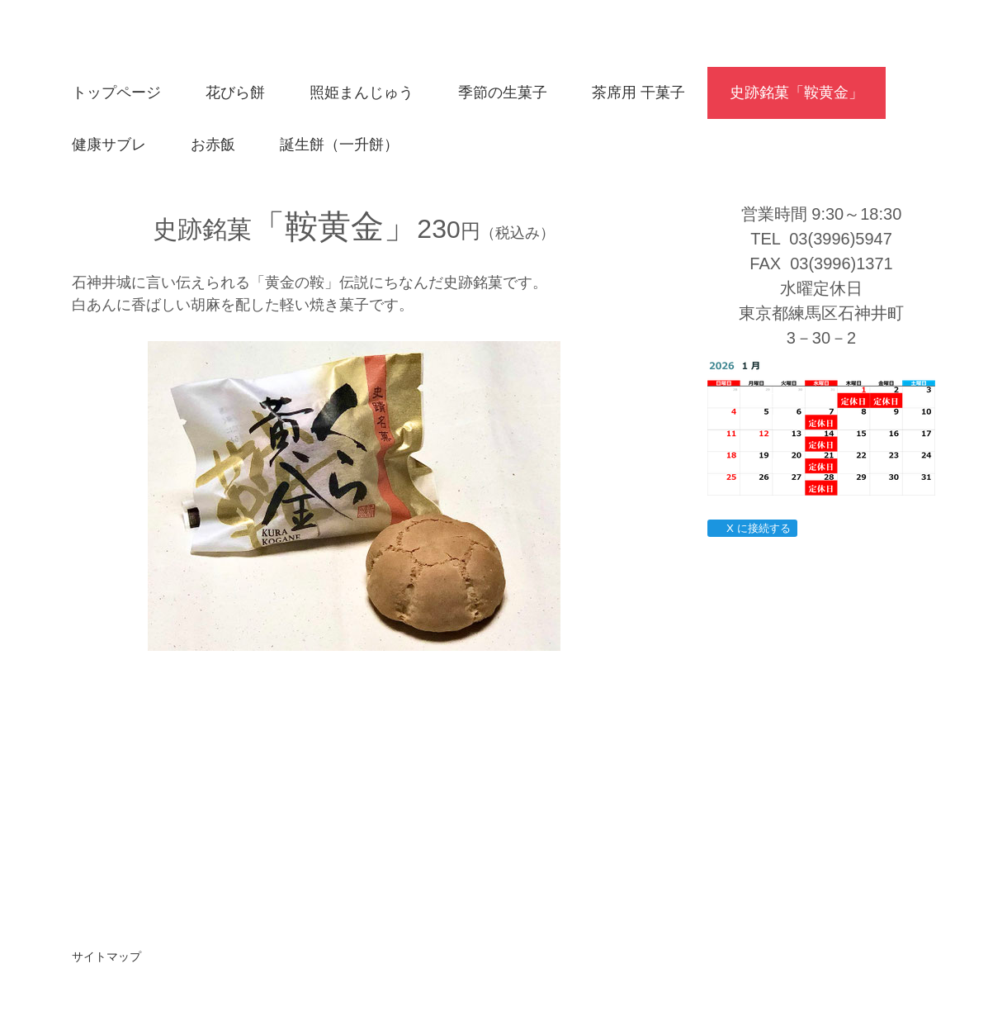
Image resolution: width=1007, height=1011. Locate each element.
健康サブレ (109, 144)
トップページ (116, 92)
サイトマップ (106, 956)
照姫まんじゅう (362, 92)
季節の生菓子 (502, 92)
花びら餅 (235, 92)
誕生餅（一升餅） (339, 144)
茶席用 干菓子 (638, 92)
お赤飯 (213, 144)
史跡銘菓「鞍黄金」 (796, 92)
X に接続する (751, 528)
